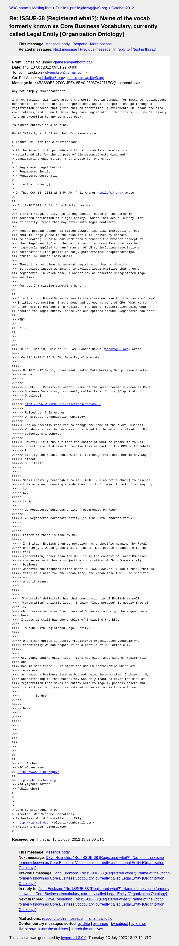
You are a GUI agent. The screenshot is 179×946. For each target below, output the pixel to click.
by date (84, 924)
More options (101, 44)
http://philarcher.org (36, 780)
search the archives (87, 929)
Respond (79, 44)
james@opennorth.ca (73, 62)
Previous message (95, 49)
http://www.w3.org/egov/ (38, 772)
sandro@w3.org (116, 349)
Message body (57, 44)
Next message (65, 49)
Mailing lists (42, 8)
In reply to (121, 49)
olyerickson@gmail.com (65, 72)
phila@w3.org (51, 78)
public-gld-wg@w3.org (88, 8)
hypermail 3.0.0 (73, 938)
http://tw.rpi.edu (32, 823)
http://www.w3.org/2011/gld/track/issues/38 (63, 404)
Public (61, 8)
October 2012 (122, 8)
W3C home (18, 8)
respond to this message (62, 918)
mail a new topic (99, 918)
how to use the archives (48, 929)
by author (138, 924)
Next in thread (144, 49)
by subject (119, 924)
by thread (100, 924)
